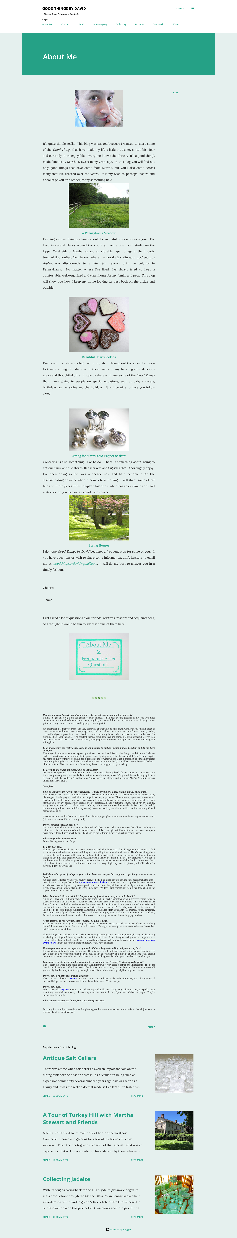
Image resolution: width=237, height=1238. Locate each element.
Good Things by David (64, 8)
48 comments (60, 1216)
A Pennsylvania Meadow (99, 233)
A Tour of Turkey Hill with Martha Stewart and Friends (88, 1118)
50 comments (60, 1095)
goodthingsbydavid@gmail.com (75, 563)
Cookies (65, 24)
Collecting (121, 24)
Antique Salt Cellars (69, 1058)
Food (81, 24)
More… (176, 24)
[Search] (180, 8)
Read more (137, 1095)
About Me (47, 24)
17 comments (60, 1160)
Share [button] (174, 92)
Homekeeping (100, 24)
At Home (139, 24)
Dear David (158, 24)
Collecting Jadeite (66, 1179)
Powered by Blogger (118, 1229)
